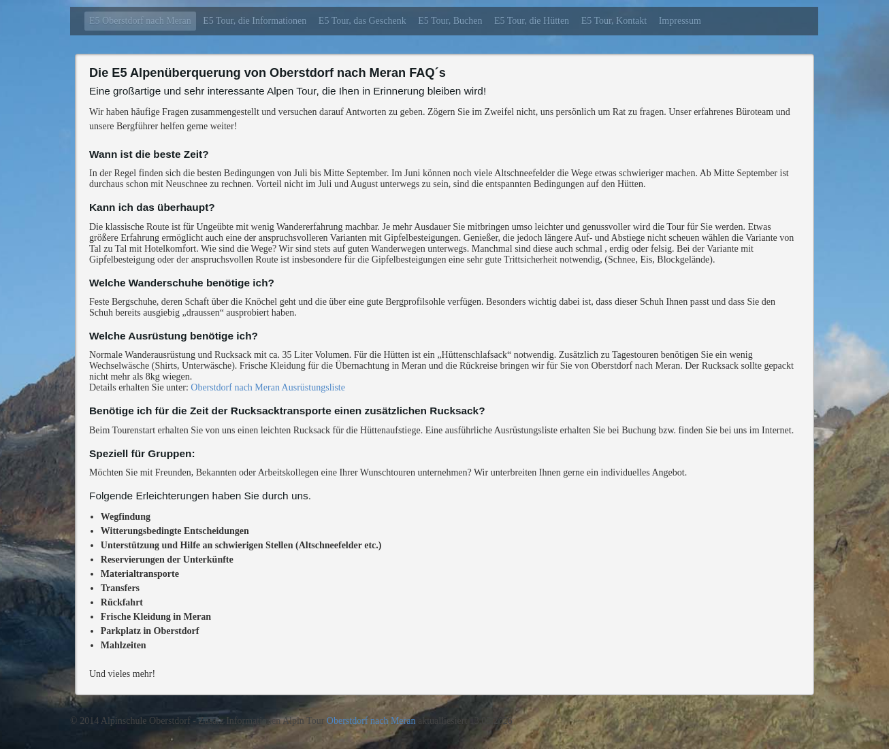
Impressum (680, 21)
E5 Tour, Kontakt (614, 21)
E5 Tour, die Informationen (254, 21)
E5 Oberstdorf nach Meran (140, 21)
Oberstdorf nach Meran (371, 721)
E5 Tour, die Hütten (531, 21)
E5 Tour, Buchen (450, 21)
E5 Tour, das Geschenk (362, 21)
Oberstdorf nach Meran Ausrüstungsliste (267, 387)
